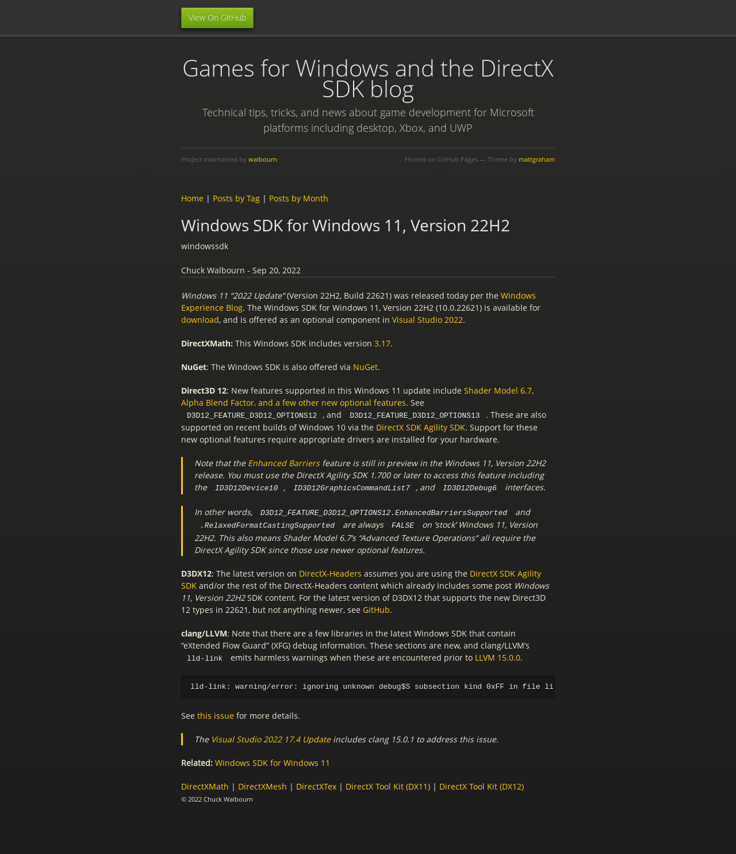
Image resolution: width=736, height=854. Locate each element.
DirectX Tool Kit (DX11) (388, 784)
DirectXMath (205, 784)
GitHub (376, 607)
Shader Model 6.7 (498, 390)
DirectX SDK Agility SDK (420, 426)
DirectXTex (316, 784)
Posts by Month (298, 198)
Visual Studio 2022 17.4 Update (271, 736)
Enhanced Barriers (284, 462)
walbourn (262, 159)
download (200, 319)
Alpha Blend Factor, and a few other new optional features (293, 402)
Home (192, 198)
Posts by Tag (236, 198)
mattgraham (537, 159)
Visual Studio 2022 (427, 319)
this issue (215, 713)
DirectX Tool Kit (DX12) (481, 784)
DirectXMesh (262, 784)
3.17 (382, 343)
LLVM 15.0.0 (497, 655)
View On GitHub (217, 17)
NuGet (365, 366)
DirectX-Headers (330, 571)
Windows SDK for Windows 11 (272, 760)
